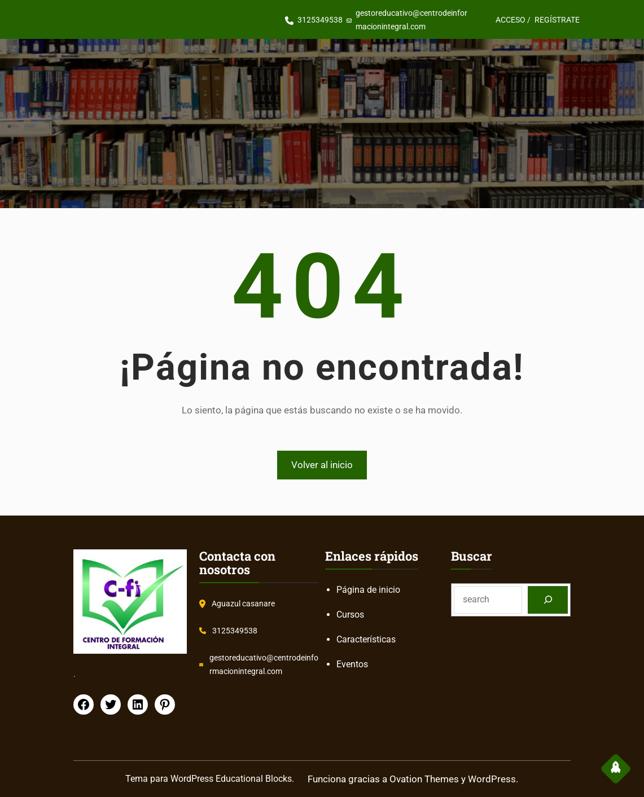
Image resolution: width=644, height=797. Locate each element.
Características (366, 639)
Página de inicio (368, 589)
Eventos (352, 664)
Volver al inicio (322, 464)
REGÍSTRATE (557, 19)
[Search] (548, 600)
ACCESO (510, 19)
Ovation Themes (424, 779)
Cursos (350, 614)
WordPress (492, 779)
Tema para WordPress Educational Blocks (208, 778)
